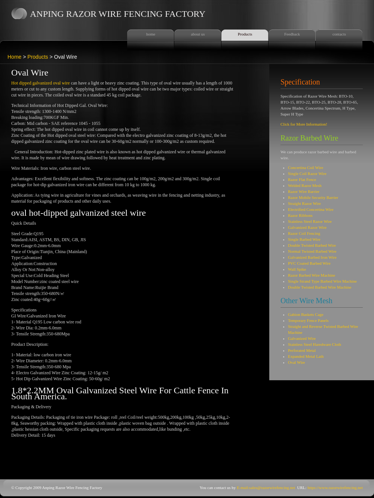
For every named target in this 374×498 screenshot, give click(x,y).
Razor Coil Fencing (304, 233)
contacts (339, 34)
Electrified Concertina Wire (311, 209)
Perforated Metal (302, 350)
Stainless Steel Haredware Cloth (314, 344)
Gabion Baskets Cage (306, 314)
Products (245, 34)
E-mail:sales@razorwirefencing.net (266, 487)
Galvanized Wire (302, 338)
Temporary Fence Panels (308, 320)
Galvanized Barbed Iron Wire (312, 257)
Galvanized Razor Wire (307, 227)
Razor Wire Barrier (303, 191)
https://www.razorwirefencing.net (335, 487)
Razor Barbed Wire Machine (311, 275)
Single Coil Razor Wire (307, 173)
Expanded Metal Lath (306, 356)
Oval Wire (296, 362)
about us (198, 34)
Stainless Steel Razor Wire (310, 221)
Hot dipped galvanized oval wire (40, 83)
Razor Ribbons (300, 215)
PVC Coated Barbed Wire (309, 263)
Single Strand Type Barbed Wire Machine (322, 281)
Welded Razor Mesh (305, 185)
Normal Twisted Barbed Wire (312, 251)
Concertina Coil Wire (305, 167)
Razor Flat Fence (302, 179)
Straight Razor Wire (304, 203)
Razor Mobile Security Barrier (313, 197)
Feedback (292, 34)
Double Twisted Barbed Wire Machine (319, 287)
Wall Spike (297, 269)
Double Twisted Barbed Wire (312, 245)
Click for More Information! (303, 124)
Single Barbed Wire (304, 239)
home (150, 34)
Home (14, 57)
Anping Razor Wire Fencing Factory (117, 14)
